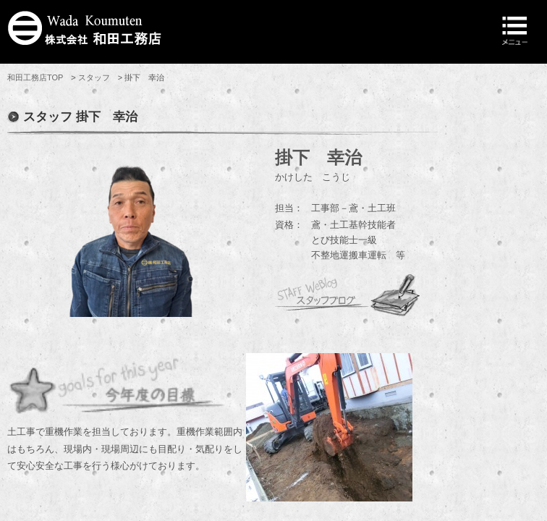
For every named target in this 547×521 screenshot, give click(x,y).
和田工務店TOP (35, 77)
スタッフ (94, 77)
